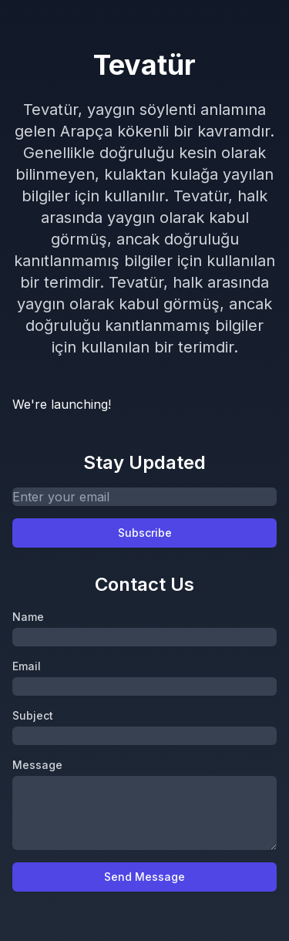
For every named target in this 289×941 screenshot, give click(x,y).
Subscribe (145, 532)
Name (28, 616)
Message (37, 764)
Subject (32, 715)
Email (26, 666)
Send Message (144, 876)
